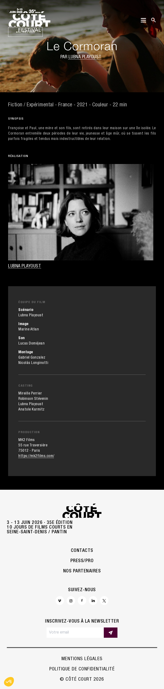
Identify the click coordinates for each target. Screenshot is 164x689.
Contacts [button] (82, 550)
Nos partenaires (82, 571)
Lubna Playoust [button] (85, 57)
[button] (9, 682)
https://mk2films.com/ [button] (36, 456)
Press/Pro (82, 561)
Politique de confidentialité (82, 669)
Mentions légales (82, 659)
